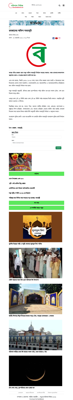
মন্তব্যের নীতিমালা (30, 392)
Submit (58, 148)
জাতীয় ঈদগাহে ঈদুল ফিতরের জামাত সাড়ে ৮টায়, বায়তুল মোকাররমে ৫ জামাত (31, 316)
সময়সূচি (20, 128)
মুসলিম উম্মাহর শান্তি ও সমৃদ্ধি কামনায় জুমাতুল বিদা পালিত (25, 244)
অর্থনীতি (59, 13)
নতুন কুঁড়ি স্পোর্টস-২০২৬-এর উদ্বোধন (19, 193)
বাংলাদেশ (30, 13)
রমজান (14, 128)
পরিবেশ (39, 16)
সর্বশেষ (23, 13)
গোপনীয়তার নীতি (41, 392)
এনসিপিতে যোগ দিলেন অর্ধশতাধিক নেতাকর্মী (22, 188)
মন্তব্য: (13, 140)
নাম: (13, 135)
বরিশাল (44, 13)
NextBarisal (40, 399)
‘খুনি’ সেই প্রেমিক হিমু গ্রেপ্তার (17, 183)
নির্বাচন (32, 16)
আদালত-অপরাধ (48, 16)
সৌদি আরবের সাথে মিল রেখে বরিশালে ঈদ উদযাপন (24, 280)
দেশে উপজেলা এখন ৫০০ (16, 179)
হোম (16, 13)
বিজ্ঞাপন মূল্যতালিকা (52, 392)
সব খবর (36, 203)
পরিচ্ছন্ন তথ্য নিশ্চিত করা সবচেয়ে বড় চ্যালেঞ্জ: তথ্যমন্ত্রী (24, 198)
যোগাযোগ (20, 392)
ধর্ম (9, 26)
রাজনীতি (51, 13)
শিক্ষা (26, 16)
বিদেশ (37, 13)
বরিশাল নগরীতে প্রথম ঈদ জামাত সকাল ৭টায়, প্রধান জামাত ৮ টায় (28, 352)
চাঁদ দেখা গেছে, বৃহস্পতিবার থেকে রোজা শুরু (21, 388)
